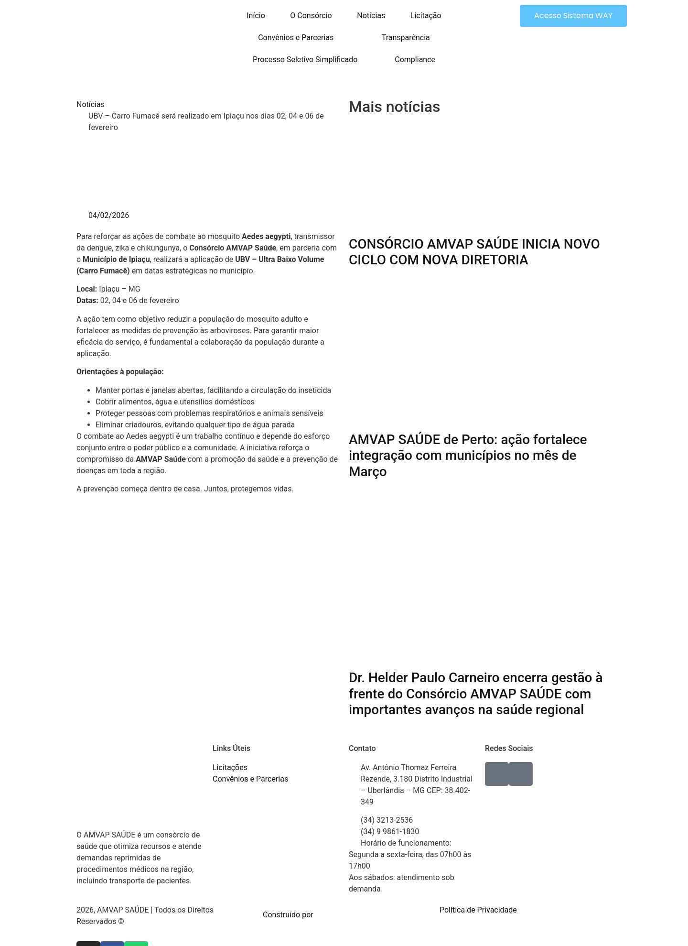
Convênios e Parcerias (295, 37)
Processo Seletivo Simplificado (305, 59)
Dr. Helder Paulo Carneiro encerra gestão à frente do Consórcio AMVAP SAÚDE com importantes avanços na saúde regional (476, 694)
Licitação (425, 15)
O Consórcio (311, 15)
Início (256, 15)
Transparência (406, 37)
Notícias (371, 15)
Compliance (415, 59)
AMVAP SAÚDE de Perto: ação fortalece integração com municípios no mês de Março (468, 455)
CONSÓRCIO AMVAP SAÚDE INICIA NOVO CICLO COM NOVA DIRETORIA (474, 252)
